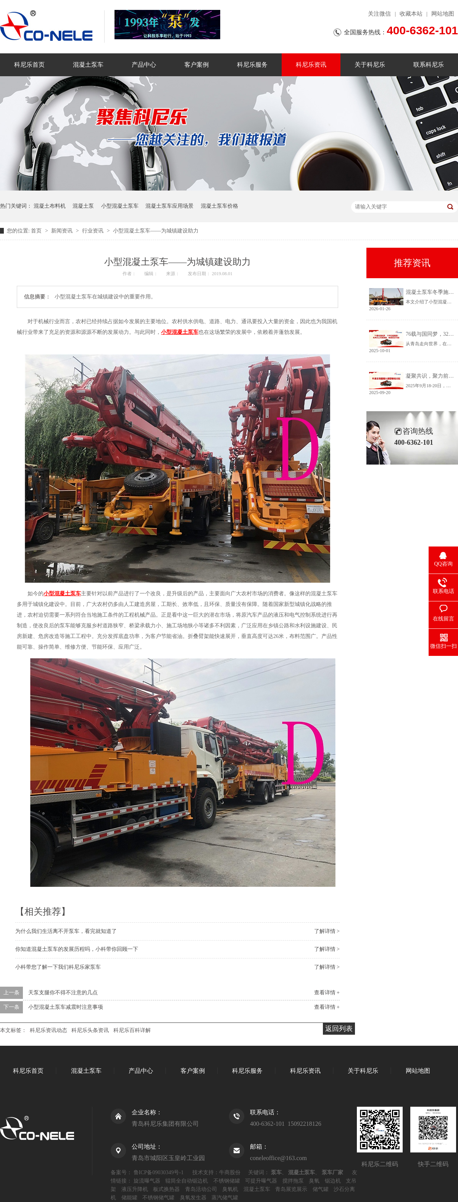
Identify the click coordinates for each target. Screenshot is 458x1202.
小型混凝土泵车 (120, 206)
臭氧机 (230, 1189)
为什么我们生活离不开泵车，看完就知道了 (66, 931)
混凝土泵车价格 (219, 206)
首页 (37, 231)
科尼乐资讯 (311, 64)
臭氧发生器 (193, 1197)
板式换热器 (166, 1189)
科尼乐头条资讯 (90, 1030)
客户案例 (196, 64)
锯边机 (333, 1181)
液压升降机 (134, 1189)
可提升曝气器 (261, 1181)
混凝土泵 (83, 206)
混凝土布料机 (50, 206)
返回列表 (339, 1028)
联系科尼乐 (428, 64)
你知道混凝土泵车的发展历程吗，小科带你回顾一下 (76, 949)
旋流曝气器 (147, 1181)
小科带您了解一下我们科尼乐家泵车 (58, 967)
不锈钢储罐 (226, 1181)
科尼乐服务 (252, 64)
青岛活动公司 (201, 1189)
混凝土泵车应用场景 (169, 206)
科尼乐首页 (29, 64)
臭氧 (314, 1181)
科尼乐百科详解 (132, 1030)
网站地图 (442, 14)
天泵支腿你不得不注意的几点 (63, 992)
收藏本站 (411, 14)
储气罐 (321, 1189)
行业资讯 (93, 231)
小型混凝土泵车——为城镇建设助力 (155, 231)
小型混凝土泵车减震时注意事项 (65, 1007)
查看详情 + (327, 992)
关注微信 (379, 14)
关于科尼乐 (370, 64)
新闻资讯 (62, 231)
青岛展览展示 (291, 1189)
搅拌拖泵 (293, 1181)
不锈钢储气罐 (158, 1197)
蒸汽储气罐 (224, 1197)
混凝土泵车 (88, 64)
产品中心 (144, 64)
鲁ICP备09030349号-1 (159, 1172)
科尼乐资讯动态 (48, 1030)
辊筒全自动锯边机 (186, 1181)
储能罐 (129, 1197)
